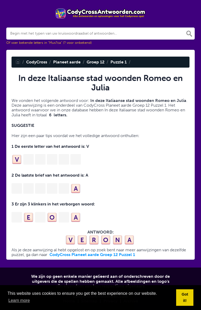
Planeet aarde (67, 61)
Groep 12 (95, 61)
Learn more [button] (19, 300)
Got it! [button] (185, 297)
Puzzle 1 (118, 61)
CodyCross (36, 61)
